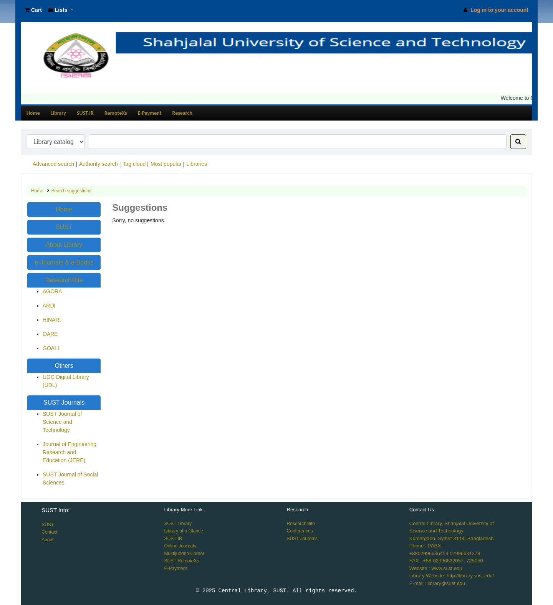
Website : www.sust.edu (435, 568)
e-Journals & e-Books (64, 262)
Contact (49, 532)
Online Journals (180, 546)
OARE (50, 334)
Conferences (300, 531)
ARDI (49, 305)
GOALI (51, 348)
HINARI (52, 320)
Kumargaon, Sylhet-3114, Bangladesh (451, 538)
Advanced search (53, 164)
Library (58, 113)
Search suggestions (71, 190)
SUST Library (178, 523)
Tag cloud (134, 164)
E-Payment (150, 113)
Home (33, 113)
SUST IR (85, 113)
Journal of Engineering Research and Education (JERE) (69, 452)
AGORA (52, 291)
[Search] (518, 141)
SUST (64, 227)
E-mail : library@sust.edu (437, 583)
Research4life (64, 280)
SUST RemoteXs (181, 561)
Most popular (166, 164)
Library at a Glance (183, 531)
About (47, 539)
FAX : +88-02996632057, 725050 (446, 561)
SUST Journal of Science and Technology (62, 422)
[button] (33, 10)
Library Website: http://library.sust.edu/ (451, 576)
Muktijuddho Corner (184, 553)
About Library (64, 244)
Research (182, 113)
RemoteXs (115, 113)
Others (64, 365)
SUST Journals (63, 402)
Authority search (98, 164)
